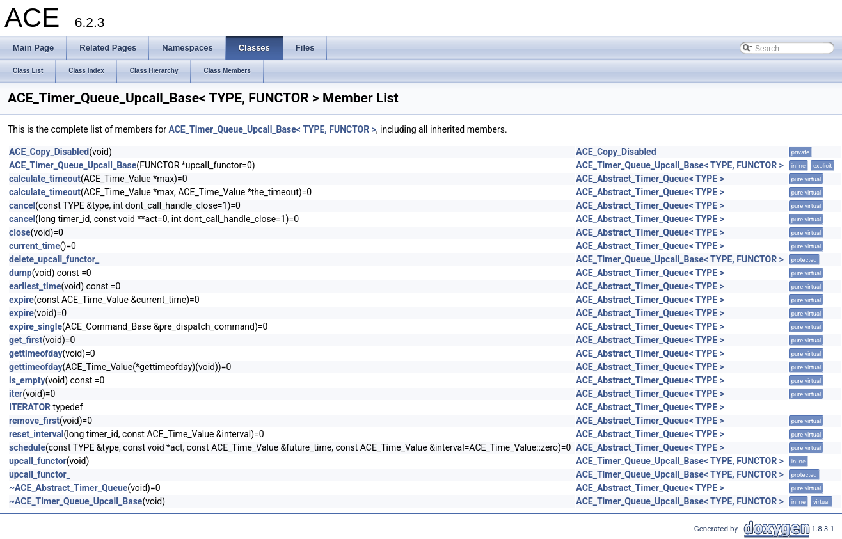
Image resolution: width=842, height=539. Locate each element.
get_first (25, 340)
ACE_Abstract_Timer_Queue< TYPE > (650, 178)
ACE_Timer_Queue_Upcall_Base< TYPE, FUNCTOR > (272, 129)
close (20, 232)
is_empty (27, 380)
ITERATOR (30, 407)
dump (20, 273)
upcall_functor (38, 461)
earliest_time (35, 286)
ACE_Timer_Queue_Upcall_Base (72, 165)
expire (21, 299)
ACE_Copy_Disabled (49, 152)
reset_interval (36, 434)
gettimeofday (36, 353)
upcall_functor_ (39, 474)
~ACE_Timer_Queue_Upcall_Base (75, 501)
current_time (34, 246)
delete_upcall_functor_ (54, 259)
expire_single (35, 326)
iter (15, 394)
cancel (22, 205)
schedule (27, 447)
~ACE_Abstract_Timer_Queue (68, 488)
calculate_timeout (45, 178)
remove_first (34, 420)
